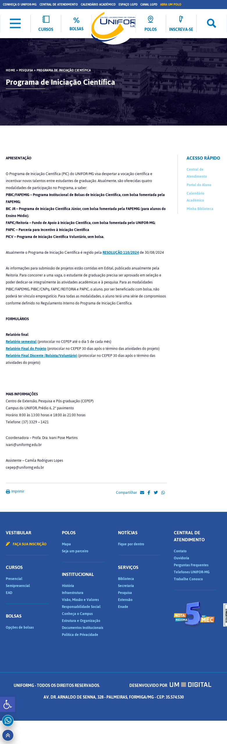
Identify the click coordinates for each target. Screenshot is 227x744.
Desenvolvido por (170, 686)
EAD (9, 592)
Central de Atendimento (59, 4)
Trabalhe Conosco (188, 579)
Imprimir (15, 491)
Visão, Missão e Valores (80, 599)
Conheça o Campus (77, 613)
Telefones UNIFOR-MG (192, 572)
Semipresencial (18, 585)
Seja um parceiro (75, 551)
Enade (123, 606)
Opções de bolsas (20, 627)
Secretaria (126, 585)
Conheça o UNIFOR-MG (20, 4)
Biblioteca (126, 578)
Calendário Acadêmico (98, 4)
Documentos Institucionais (82, 627)
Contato (180, 551)
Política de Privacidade (80, 634)
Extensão (125, 599)
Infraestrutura (72, 592)
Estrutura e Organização (81, 620)
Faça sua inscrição (26, 544)
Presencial (14, 578)
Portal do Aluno (199, 184)
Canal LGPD (148, 4)
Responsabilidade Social (81, 606)
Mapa (66, 544)
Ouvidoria (181, 558)
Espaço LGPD (128, 4)
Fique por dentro (131, 544)
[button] (7, 704)
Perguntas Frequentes (191, 565)
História (68, 585)
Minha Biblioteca (200, 208)
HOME (10, 70)
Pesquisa (26, 70)
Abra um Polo (170, 4)
